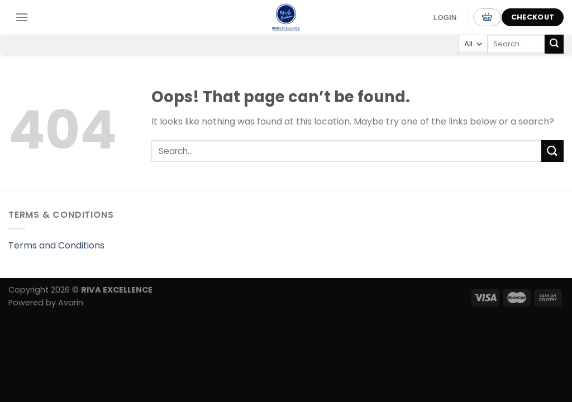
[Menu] (21, 17)
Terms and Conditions (56, 245)
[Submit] (554, 44)
